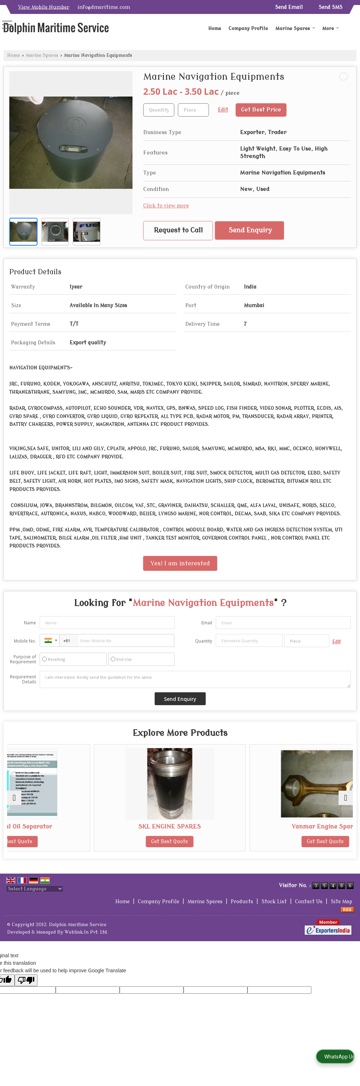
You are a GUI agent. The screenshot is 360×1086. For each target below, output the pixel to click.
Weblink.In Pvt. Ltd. (86, 932)
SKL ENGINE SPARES (180, 826)
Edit (223, 110)
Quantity (203, 641)
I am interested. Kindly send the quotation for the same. (195, 679)
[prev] (14, 798)
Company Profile (248, 28)
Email (206, 623)
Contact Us (308, 901)
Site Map (341, 901)
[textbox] (193, 110)
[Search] (352, 25)
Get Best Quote (63, 841)
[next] (346, 798)
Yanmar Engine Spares (296, 826)
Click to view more (166, 205)
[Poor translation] (26, 980)
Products (242, 901)
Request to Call (178, 230)
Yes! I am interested (180, 563)
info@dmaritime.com (104, 7)
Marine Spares (295, 28)
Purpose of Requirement (23, 659)
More (330, 28)
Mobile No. (25, 641)
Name (30, 623)
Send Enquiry (250, 230)
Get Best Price (261, 110)
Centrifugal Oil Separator (63, 826)
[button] (43, 7)
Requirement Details (23, 679)
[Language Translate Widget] (34, 888)
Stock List (274, 901)
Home (214, 28)
